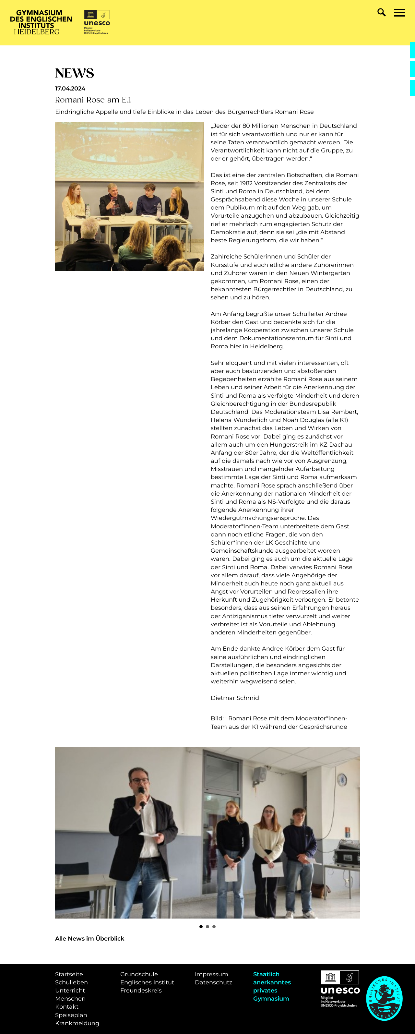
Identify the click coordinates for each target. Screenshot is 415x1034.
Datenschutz (213, 982)
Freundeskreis (141, 990)
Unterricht (70, 990)
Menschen (70, 998)
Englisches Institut (147, 982)
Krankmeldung (77, 1023)
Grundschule (139, 974)
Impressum (211, 974)
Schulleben (71, 982)
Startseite (69, 974)
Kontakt (66, 1006)
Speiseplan (71, 1015)
